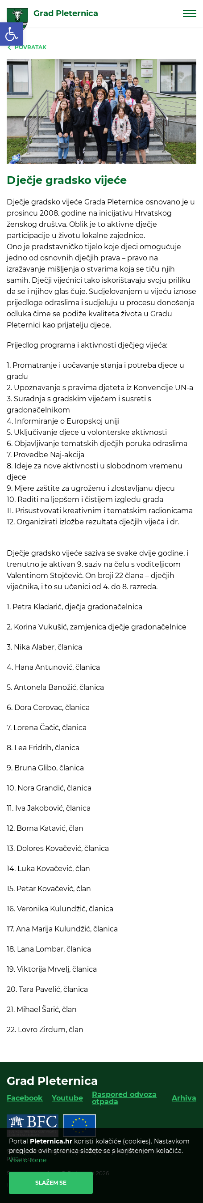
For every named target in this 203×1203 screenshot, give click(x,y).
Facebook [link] (25, 1098)
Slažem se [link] (50, 1182)
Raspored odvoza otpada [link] (124, 1098)
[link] (11, 34)
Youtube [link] (67, 1098)
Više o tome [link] (27, 1160)
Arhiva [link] (184, 1098)
